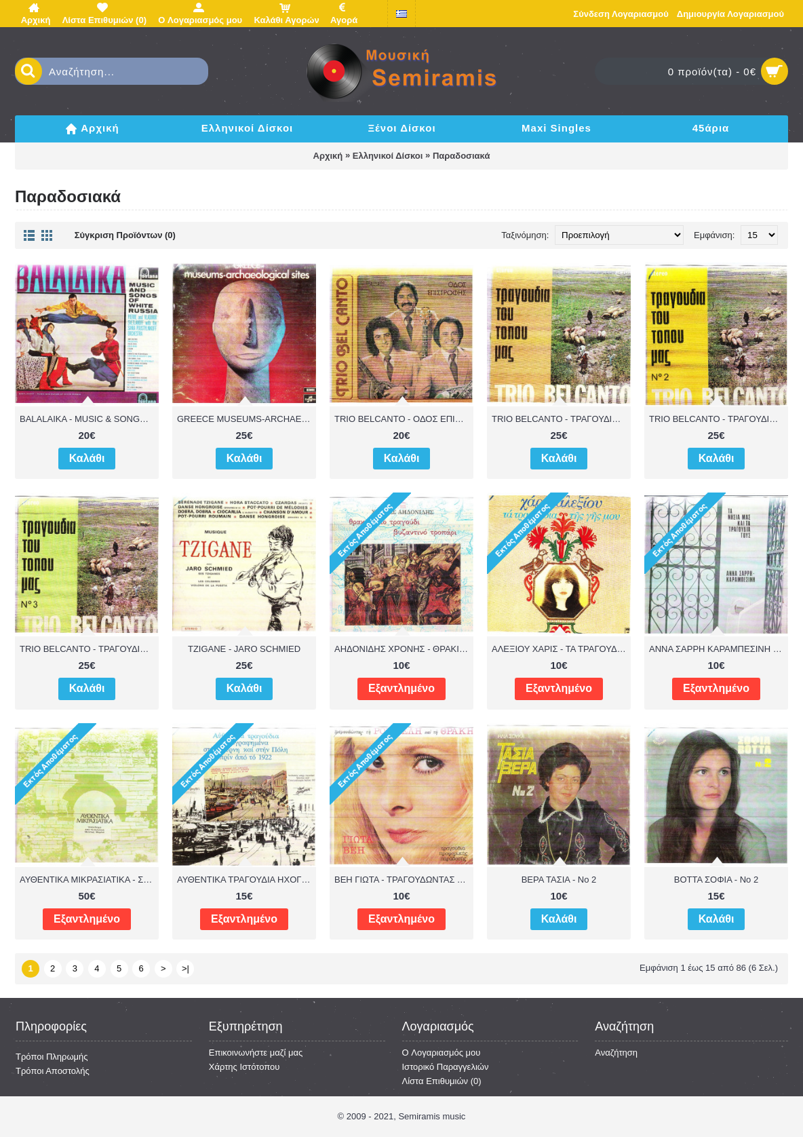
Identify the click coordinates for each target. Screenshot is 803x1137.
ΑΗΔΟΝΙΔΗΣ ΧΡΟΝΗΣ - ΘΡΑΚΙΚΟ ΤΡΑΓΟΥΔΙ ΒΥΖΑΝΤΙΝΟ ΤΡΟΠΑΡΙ (403, 649)
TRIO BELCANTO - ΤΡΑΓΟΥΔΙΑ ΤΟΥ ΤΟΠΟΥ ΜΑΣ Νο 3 (89, 649)
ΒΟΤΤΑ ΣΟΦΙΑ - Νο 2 (716, 879)
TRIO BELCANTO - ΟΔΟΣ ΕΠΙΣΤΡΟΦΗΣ (403, 419)
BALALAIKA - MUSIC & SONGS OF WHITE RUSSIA (89, 419)
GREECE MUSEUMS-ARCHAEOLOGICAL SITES (246, 419)
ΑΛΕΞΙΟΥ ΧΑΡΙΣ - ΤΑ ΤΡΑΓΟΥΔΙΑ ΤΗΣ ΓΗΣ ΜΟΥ (561, 649)
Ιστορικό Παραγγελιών (445, 1067)
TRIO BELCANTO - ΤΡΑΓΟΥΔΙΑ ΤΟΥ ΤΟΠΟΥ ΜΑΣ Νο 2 (718, 419)
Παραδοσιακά (461, 156)
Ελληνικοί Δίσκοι (388, 156)
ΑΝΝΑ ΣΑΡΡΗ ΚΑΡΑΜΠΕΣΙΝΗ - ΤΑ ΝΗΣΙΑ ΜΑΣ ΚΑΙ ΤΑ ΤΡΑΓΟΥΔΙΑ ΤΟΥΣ (718, 649)
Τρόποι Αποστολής (53, 1071)
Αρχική (328, 156)
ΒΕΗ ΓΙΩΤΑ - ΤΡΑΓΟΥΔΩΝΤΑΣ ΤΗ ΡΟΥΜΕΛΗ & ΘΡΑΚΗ (403, 879)
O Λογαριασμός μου (441, 1052)
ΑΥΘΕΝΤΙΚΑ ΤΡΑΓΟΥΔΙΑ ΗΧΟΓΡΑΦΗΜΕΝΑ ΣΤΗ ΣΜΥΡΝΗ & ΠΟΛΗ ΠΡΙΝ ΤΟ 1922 (246, 879)
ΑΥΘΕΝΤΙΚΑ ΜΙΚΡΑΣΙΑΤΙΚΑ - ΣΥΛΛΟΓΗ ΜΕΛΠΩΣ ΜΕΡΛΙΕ (89, 879)
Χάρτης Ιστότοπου (244, 1067)
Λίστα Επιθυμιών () (442, 1081)
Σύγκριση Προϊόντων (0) (125, 235)
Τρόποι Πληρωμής (52, 1057)
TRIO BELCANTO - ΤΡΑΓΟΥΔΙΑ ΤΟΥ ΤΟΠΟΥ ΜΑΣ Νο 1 (561, 419)
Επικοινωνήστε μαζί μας (255, 1052)
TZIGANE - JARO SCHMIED (244, 649)
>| (185, 968)
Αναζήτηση (616, 1052)
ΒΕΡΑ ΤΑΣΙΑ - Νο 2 (559, 879)
